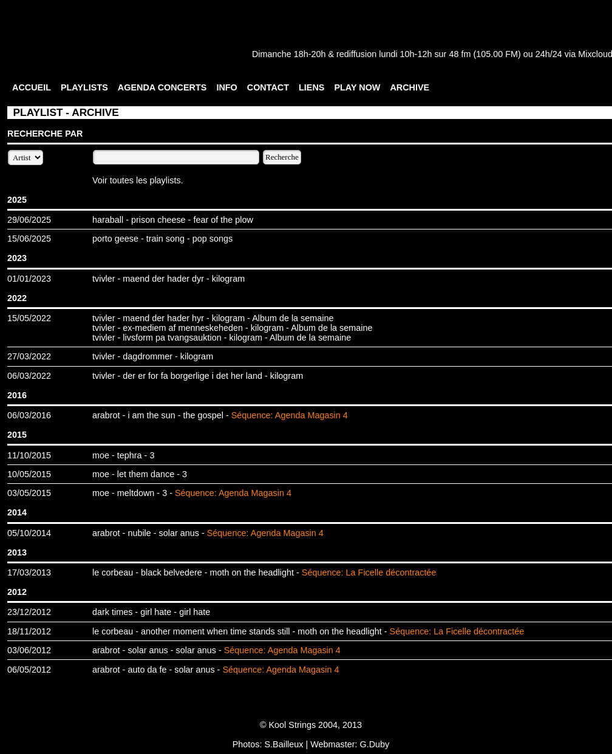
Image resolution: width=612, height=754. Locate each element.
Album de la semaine (292, 318)
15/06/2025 (29, 238)
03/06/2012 (29, 650)
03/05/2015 (29, 493)
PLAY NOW (357, 87)
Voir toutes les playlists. (137, 180)
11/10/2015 (29, 455)
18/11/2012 (29, 631)
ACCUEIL (31, 87)
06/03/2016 (29, 415)
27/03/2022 (29, 356)
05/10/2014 (29, 533)
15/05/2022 (29, 318)
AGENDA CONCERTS (162, 87)
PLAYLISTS (84, 87)
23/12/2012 (29, 612)
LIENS (311, 87)
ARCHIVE (409, 87)
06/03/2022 (29, 376)
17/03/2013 (29, 572)
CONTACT (268, 87)
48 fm (460, 54)
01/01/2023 (29, 279)
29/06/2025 (29, 220)
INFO (226, 87)
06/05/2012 (29, 669)
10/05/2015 (29, 474)
